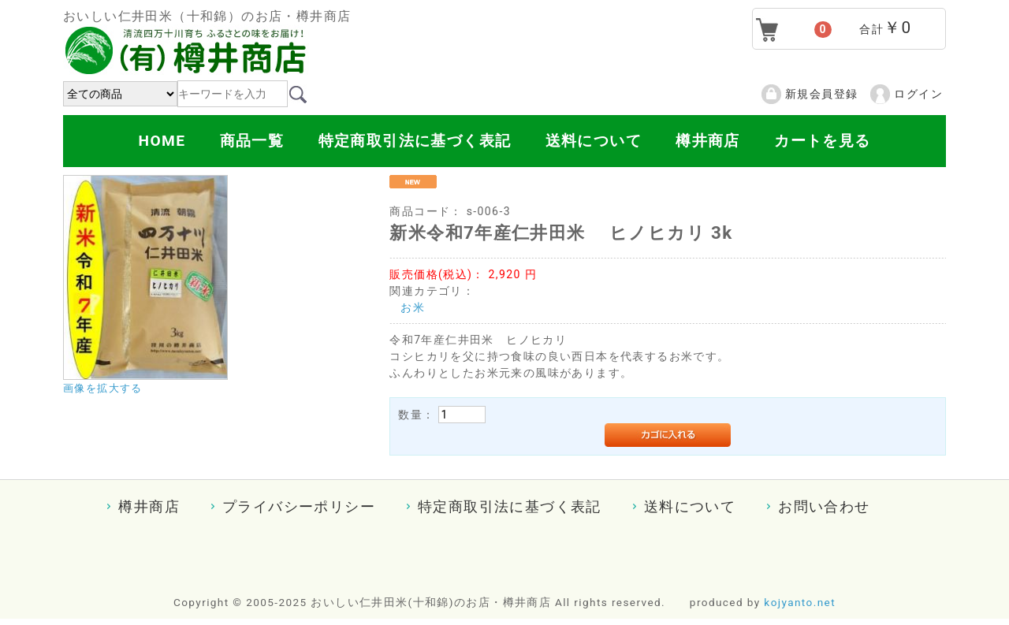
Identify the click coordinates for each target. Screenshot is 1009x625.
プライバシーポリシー (298, 507)
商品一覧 (252, 141)
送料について (593, 141)
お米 (412, 307)
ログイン (918, 93)
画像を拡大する (103, 388)
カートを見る (822, 141)
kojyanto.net (800, 602)
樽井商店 (708, 141)
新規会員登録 (821, 93)
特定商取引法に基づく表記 (415, 141)
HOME (161, 141)
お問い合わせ (823, 507)
